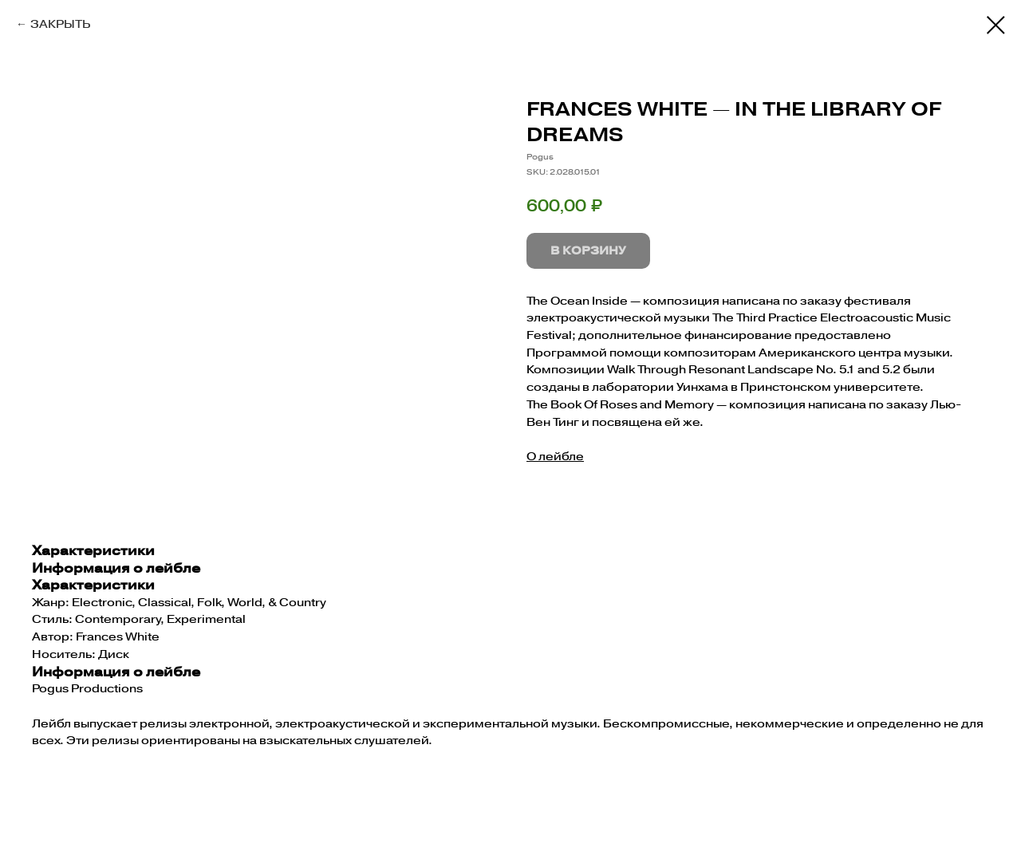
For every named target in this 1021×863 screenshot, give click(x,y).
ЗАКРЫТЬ (60, 24)
